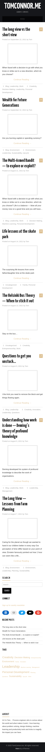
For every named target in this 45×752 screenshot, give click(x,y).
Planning (15, 571)
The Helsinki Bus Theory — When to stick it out (20, 643)
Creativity (32, 86)
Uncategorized (11, 285)
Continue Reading (22, 80)
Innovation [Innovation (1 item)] (23, 661)
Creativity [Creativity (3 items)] (7, 657)
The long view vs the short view (14, 627)
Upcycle (26, 153)
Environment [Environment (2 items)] (8, 661)
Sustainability (17, 153)
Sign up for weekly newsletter (13, 605)
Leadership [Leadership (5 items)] (11, 666)
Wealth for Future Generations (13, 631)
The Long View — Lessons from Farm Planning (14, 504)
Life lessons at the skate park (13, 639)
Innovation (36, 410)
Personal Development (25, 224)
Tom (30, 39)
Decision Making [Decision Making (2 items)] (22, 657)
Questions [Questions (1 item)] (5, 676)
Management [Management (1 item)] (35, 667)
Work (21, 86)
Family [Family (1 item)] (17, 661)
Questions (16, 413)
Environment (15, 150)
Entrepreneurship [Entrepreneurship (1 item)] (36, 657)
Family (25, 285)
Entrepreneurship (8, 348)
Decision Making (8, 89)
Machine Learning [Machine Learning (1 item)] (26, 667)
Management (7, 491)
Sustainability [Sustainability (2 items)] (15, 676)
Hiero (17, 749)
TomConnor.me (22, 6)
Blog (7, 86)
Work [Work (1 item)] (29, 676)
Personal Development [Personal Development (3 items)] (15, 672)
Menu (22, 19)
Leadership (14, 86)
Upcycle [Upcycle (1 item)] (25, 676)
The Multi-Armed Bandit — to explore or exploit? (20, 635)
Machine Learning (9, 224)
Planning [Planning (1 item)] (32, 672)
